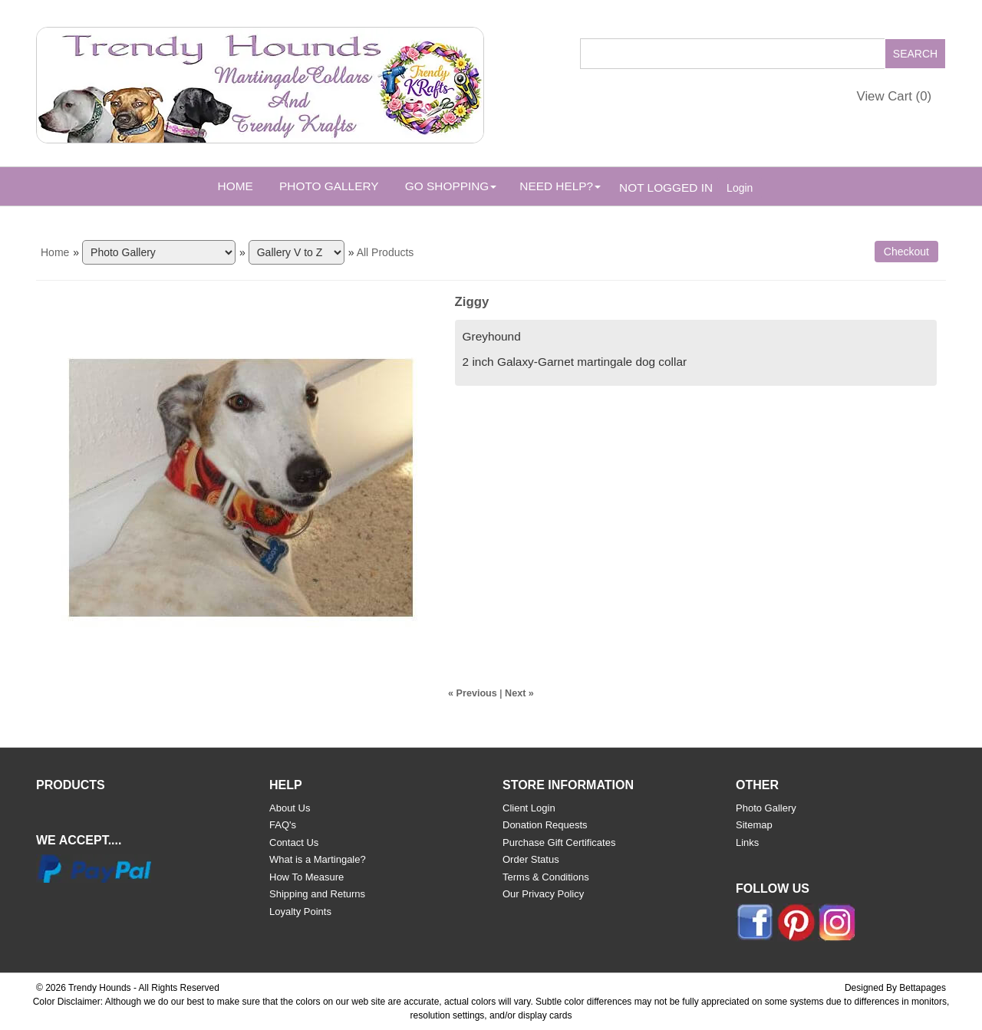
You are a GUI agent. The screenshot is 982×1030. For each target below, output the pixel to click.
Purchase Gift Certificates (559, 842)
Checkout (906, 251)
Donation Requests (545, 825)
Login (740, 188)
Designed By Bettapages (895, 987)
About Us (289, 808)
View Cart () (894, 96)
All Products (385, 252)
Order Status (531, 859)
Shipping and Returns (317, 894)
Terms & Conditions (546, 877)
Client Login (529, 808)
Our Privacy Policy (543, 894)
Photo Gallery (328, 186)
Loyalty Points (300, 911)
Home (235, 186)
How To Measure (306, 877)
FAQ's (282, 825)
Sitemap (754, 825)
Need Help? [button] (560, 186)
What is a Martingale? (317, 859)
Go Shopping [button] (450, 186)
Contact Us (293, 842)
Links (747, 842)
